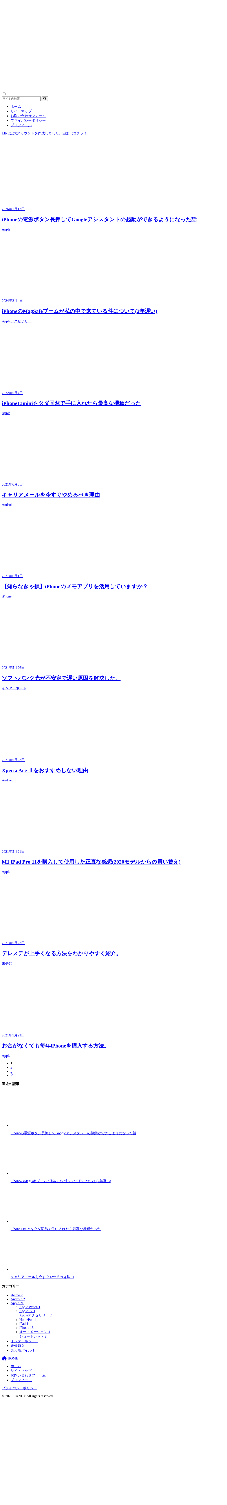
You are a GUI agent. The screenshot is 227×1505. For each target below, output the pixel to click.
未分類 (7, 963)
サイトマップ (21, 111)
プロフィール (21, 125)
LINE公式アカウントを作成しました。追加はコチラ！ (44, 133)
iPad (23, 1323)
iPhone (6, 596)
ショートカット (33, 1336)
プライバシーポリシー (28, 120)
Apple (6, 229)
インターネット (14, 688)
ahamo (17, 1295)
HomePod (27, 1320)
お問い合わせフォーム (28, 116)
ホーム (16, 106)
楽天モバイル (22, 1350)
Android (7, 505)
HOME (10, 1358)
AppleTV (27, 1311)
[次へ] (12, 1075)
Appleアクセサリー (16, 321)
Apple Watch (29, 1307)
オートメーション (34, 1332)
